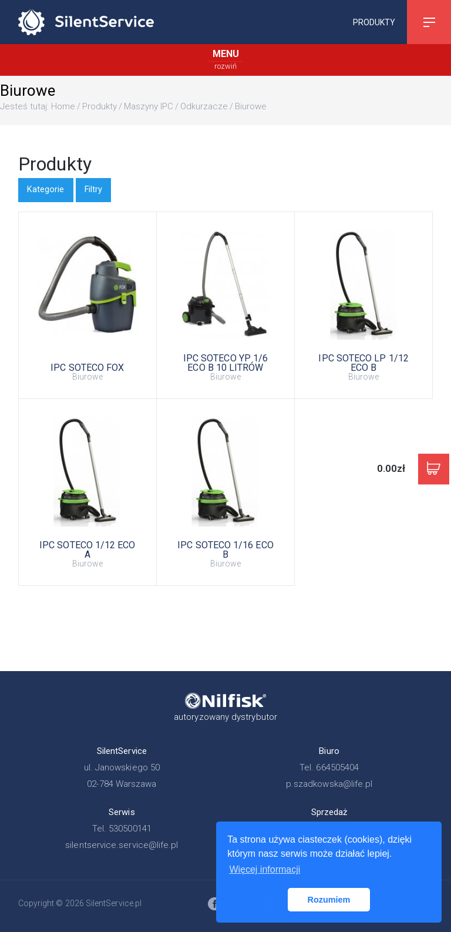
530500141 (130, 828)
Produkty (374, 21)
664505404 (337, 767)
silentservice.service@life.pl (121, 845)
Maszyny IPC (148, 106)
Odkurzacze (204, 106)
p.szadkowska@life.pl (329, 784)
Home (63, 106)
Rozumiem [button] (329, 899)
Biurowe (251, 106)
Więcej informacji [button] (264, 869)
